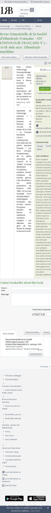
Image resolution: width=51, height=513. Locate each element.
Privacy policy (9, 468)
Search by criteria (23, 14)
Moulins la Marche (41, 82)
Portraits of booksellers (11, 388)
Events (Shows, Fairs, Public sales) (12, 393)
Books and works (14, 21)
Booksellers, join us (11, 417)
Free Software (11, 442)
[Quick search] (26, 10)
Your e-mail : (4, 289)
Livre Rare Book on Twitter (11, 476)
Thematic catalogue (11, 378)
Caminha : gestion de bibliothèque (10, 428)
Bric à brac (9, 438)
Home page (4, 21)
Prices (7, 434)
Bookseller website (11, 420)
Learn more (35, 511)
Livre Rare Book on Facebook (11, 482)
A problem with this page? (11, 463)
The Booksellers (27, 21)
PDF (47, 63)
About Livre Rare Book (11, 450)
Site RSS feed (9, 487)
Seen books (8, 336)
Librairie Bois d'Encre (41, 77)
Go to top (45, 369)
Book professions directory (43, 21)
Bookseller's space (40, 2)
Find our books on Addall (11, 409)
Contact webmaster (11, 458)
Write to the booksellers (16, 2)
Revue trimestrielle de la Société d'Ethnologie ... (20, 27)
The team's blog (10, 454)
